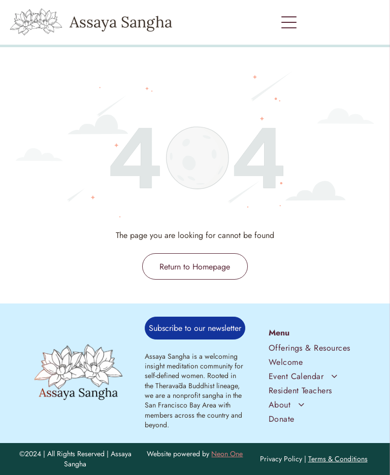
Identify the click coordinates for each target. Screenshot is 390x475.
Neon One (227, 454)
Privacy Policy (281, 459)
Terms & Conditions (338, 459)
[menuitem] (311, 347)
